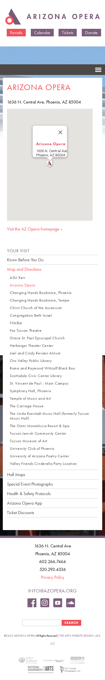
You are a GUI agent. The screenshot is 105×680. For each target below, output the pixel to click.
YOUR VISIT (18, 251)
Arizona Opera (50, 143)
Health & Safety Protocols (29, 493)
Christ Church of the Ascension (36, 307)
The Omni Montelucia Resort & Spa (39, 425)
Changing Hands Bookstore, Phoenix (41, 292)
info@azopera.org (52, 590)
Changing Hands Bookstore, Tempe (39, 300)
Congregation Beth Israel (31, 315)
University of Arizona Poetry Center (39, 456)
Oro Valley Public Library (31, 360)
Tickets (67, 33)
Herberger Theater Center (31, 345)
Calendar (42, 33)
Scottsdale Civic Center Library (36, 375)
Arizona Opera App (24, 503)
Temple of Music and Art (30, 398)
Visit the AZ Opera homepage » (34, 229)
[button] (49, 164)
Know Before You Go (25, 259)
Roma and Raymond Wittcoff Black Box (42, 368)
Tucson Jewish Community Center (38, 433)
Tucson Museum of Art (28, 441)
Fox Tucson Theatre (26, 330)
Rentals (16, 33)
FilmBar (16, 323)
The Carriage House (27, 406)
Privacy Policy (52, 577)
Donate (91, 33)
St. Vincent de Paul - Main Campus (39, 383)
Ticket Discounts (20, 512)
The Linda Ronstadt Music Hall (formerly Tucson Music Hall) (49, 416)
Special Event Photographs (30, 484)
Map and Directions (24, 269)
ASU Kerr (17, 277)
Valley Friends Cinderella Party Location (43, 463)
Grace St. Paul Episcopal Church (37, 338)
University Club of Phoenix (32, 448)
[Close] (60, 132)
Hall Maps (16, 474)
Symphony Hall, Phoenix (30, 391)
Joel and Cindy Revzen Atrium (35, 353)
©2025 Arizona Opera (20, 635)
